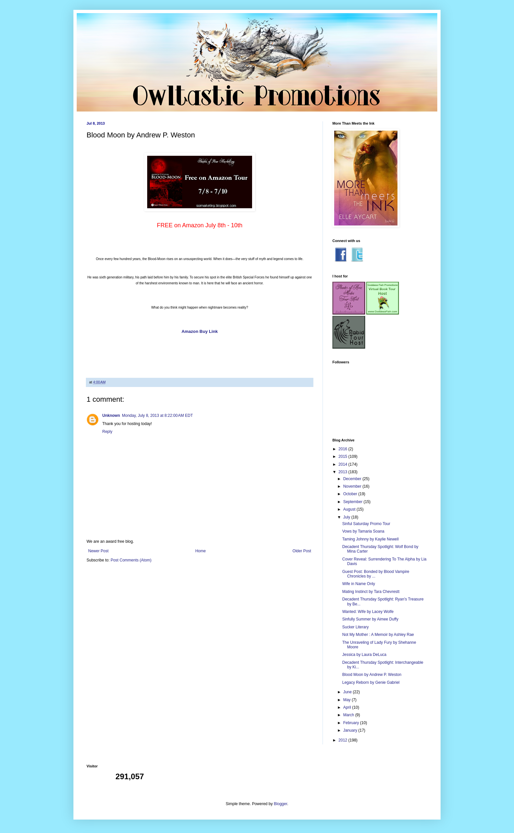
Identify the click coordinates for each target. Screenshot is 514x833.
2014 (343, 464)
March (349, 715)
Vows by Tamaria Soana (363, 531)
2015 (343, 456)
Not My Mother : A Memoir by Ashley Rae (378, 634)
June (348, 692)
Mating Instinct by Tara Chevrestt (371, 591)
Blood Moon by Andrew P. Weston (371, 674)
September (353, 501)
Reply (107, 431)
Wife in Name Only (358, 583)
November (353, 486)
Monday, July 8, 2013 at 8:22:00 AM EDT (157, 415)
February (351, 723)
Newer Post (98, 551)
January (350, 730)
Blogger (280, 804)
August (350, 509)
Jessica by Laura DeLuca (364, 654)
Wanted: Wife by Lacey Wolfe (368, 611)
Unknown (111, 415)
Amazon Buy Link (200, 331)
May (347, 700)
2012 (343, 740)
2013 (343, 472)
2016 (343, 449)
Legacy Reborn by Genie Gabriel (371, 682)
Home (200, 551)
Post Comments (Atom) (130, 560)
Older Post (301, 551)
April (347, 707)
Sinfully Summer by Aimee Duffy (370, 619)
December (353, 479)
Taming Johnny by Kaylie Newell (370, 539)
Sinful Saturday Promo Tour (366, 523)
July (347, 517)
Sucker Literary (355, 627)
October (350, 494)
